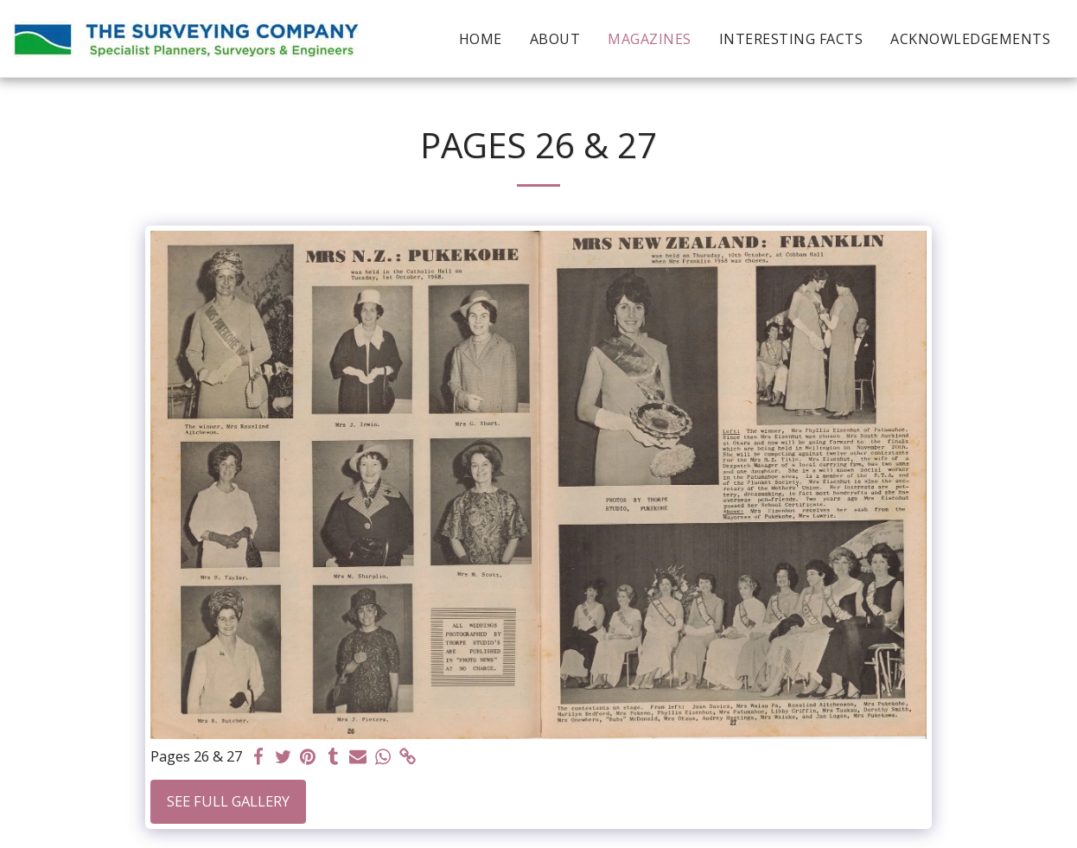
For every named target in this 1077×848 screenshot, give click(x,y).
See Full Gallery (228, 801)
